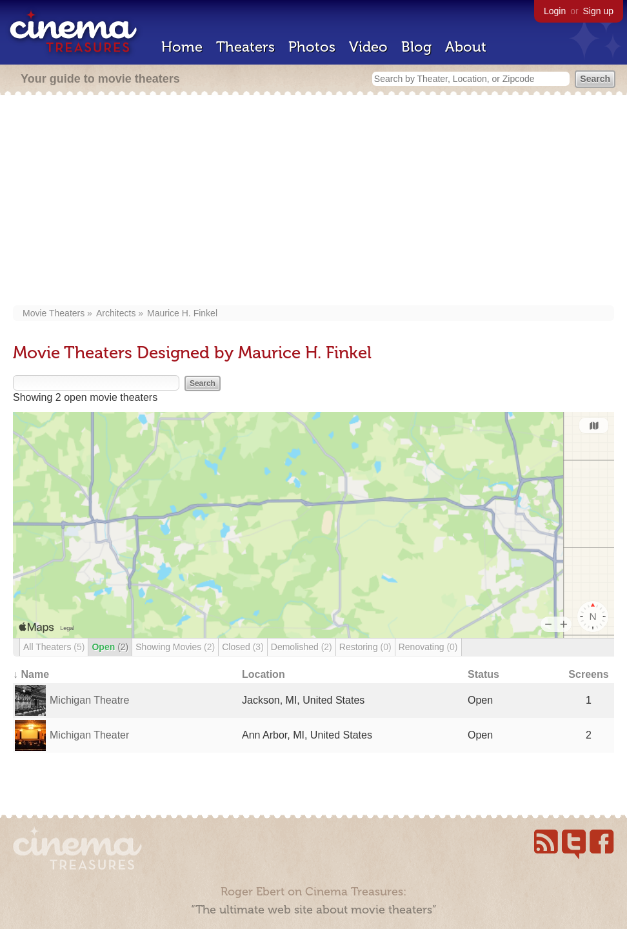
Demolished (301, 647)
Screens (588, 674)
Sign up (598, 11)
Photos (311, 47)
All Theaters (54, 647)
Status (483, 674)
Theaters (245, 47)
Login (555, 11)
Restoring (365, 647)
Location (263, 674)
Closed (243, 647)
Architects (115, 313)
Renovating (428, 647)
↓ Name (31, 674)
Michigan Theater (89, 735)
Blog (416, 47)
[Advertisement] (313, 201)
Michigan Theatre (89, 700)
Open (110, 647)
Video (368, 47)
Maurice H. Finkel (182, 313)
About (465, 47)
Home (182, 47)
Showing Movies (175, 647)
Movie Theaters (54, 313)
